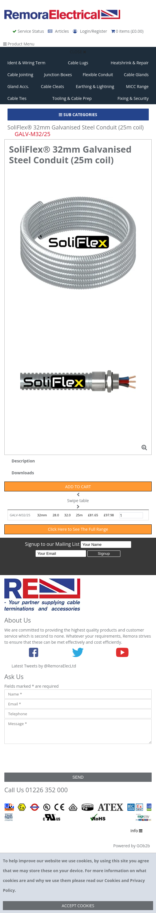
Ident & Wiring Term (26, 62)
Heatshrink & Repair (130, 62)
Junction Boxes (58, 74)
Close (78, 51)
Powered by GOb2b (131, 845)
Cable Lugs (78, 62)
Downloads (23, 472)
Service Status (28, 31)
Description (23, 461)
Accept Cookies (78, 905)
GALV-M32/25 (20, 515)
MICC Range (137, 86)
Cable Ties (17, 98)
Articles (59, 31)
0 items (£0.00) (127, 31)
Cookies (112, 880)
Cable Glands (136, 74)
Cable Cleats (52, 86)
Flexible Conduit (98, 74)
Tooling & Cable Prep (72, 98)
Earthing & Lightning (95, 86)
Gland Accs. (18, 86)
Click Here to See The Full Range (78, 529)
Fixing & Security (133, 98)
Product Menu (18, 44)
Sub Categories (78, 114)
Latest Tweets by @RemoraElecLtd (44, 666)
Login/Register (90, 31)
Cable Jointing (20, 74)
